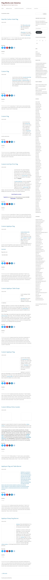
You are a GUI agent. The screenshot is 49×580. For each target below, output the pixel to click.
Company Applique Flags (8, 395)
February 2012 (38, 209)
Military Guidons (13, 455)
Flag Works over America (11, 3)
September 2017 (38, 136)
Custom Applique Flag (11, 107)
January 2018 (38, 133)
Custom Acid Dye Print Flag (9, 164)
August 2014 (38, 180)
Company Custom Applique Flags (18, 395)
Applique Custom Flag (14, 273)
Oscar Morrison (38, 91)
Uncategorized (25, 337)
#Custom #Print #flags (16, 80)
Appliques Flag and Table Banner (11, 466)
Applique (25, 237)
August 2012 (38, 200)
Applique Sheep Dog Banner (10, 518)
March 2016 (38, 159)
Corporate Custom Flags (24, 506)
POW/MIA (37, 286)
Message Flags (38, 273)
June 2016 (37, 154)
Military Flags (38, 275)
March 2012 (38, 207)
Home (2, 8)
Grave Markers (38, 259)
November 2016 (38, 147)
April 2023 (37, 111)
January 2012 (38, 210)
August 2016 (38, 152)
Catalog (37, 235)
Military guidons (12, 458)
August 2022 (38, 114)
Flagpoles (36, 8)
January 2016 (38, 162)
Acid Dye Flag (24, 175)
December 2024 (38, 104)
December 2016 (38, 146)
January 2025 (38, 103)
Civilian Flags (38, 238)
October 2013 (38, 185)
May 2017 (37, 140)
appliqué (27, 482)
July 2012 (37, 202)
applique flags (25, 308)
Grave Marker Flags (39, 258)
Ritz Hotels (28, 35)
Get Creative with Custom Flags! (41, 77)
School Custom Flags (20, 279)
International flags (39, 268)
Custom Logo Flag (24, 107)
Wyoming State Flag (39, 299)
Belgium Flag (38, 226)
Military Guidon (6, 458)
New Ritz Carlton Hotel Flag (9, 19)
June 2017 (37, 139)
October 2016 (38, 149)
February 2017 (38, 143)
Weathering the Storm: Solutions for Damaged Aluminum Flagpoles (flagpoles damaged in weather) (42, 72)
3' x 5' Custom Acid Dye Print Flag (25, 214)
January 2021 (38, 116)
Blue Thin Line (38, 230)
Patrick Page (13, 63)
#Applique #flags (25, 80)
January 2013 (38, 193)
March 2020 (38, 119)
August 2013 (38, 186)
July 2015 (37, 170)
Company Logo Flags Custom (24, 152)
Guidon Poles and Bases (40, 261)
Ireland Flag (38, 269)
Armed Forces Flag (39, 222)
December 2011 (38, 212)
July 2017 (37, 137)
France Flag (38, 255)
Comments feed (38, 54)
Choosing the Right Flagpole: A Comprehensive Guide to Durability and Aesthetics (41, 65)
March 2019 (38, 124)
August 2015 (38, 169)
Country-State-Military (19, 8)
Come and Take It (39, 239)
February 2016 (38, 160)
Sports (37, 294)
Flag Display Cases (39, 246)
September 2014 (38, 179)
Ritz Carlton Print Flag (18, 62)
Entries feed (38, 53)
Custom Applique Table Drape (10, 288)
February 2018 (38, 131)
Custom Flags (29, 8)
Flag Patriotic (38, 248)
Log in (37, 51)
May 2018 (37, 129)
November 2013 (38, 183)
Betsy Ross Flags (38, 228)
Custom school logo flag (19, 278)
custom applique (24, 58)
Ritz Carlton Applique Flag (25, 61)
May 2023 (37, 110)
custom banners (4, 509)
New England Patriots (39, 278)
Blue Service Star (38, 229)
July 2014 (37, 182)
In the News (38, 266)
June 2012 (37, 203)
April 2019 (37, 123)
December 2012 (38, 195)
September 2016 (38, 150)
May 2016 (37, 156)
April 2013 (37, 189)
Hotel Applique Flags (20, 59)
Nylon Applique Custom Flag (21, 343)
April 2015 (37, 174)
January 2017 (38, 144)
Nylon (13, 61)
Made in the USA (8, 61)
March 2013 (38, 190)
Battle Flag (37, 225)
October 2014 (38, 177)
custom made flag (18, 181)
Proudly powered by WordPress (6, 577)
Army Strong (38, 223)
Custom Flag (5, 71)
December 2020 (38, 117)
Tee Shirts (37, 296)
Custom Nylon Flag (8, 59)
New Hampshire (38, 279)
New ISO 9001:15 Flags (43, 84)
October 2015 (38, 166)
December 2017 (38, 134)
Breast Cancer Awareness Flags (41, 232)
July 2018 (37, 127)
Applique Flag (25, 359)
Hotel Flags (12, 58)
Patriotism (37, 283)
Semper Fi (37, 291)
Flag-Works (23, 32)
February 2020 (38, 120)
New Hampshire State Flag (40, 281)
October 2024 (38, 107)
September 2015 (38, 167)
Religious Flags (38, 289)
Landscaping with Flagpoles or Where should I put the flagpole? (41, 93)
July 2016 (37, 153)
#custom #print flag (27, 77)
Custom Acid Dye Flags (26, 105)
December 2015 (38, 163)
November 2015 (38, 164)
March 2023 (38, 113)
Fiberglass (37, 245)
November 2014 (38, 176)
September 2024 (38, 109)
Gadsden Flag (38, 256)
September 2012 (38, 199)
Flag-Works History (39, 249)
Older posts (4, 573)
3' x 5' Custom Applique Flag (9, 563)
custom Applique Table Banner (12, 276)
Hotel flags (26, 59)
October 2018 (38, 126)
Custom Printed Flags (19, 341)
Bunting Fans (38, 233)
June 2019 (37, 121)
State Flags (37, 295)
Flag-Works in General (39, 250)
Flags (36, 253)
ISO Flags (37, 271)
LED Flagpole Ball (39, 272)
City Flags (37, 236)
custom (19, 58)
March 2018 (38, 130)
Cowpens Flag (38, 240)
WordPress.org (38, 55)
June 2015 (37, 172)
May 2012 (37, 205)
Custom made (25, 187)
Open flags (37, 282)
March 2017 (38, 142)
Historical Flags (38, 263)
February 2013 (38, 192)
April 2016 (37, 157)
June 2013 (37, 187)
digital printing (4, 315)
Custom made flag (4, 278)
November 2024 (38, 106)
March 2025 (38, 101)
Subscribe (39, 32)
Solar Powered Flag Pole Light (41, 292)
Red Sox (37, 288)
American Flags (9, 8)
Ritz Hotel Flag (25, 62)
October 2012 (38, 197)
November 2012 (38, 196)
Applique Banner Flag (8, 338)
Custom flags (12, 105)
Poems (37, 285)
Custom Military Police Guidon (10, 407)
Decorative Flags (38, 243)
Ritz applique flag (17, 61)
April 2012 (37, 206)
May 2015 (37, 173)
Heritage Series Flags (39, 262)
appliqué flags (10, 376)
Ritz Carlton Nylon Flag (10, 62)
